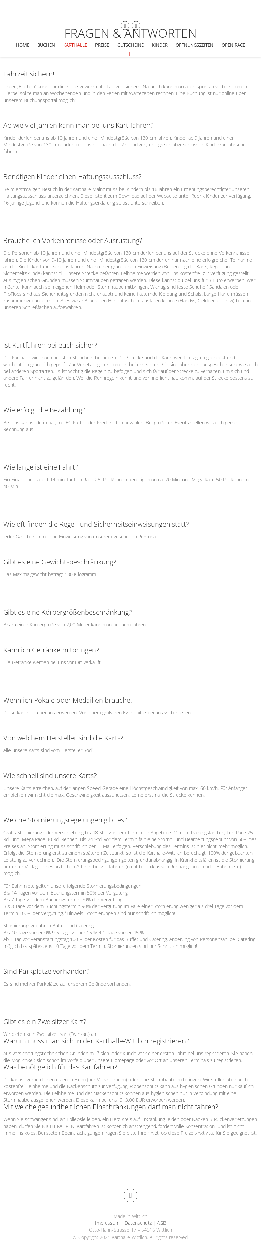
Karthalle (75, 45)
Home (22, 45)
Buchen (46, 45)
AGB (161, 1223)
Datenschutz (138, 1223)
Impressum (108, 1223)
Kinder (160, 45)
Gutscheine (130, 45)
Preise (102, 45)
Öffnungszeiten (194, 45)
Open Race (233, 45)
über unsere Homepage (109, 1060)
